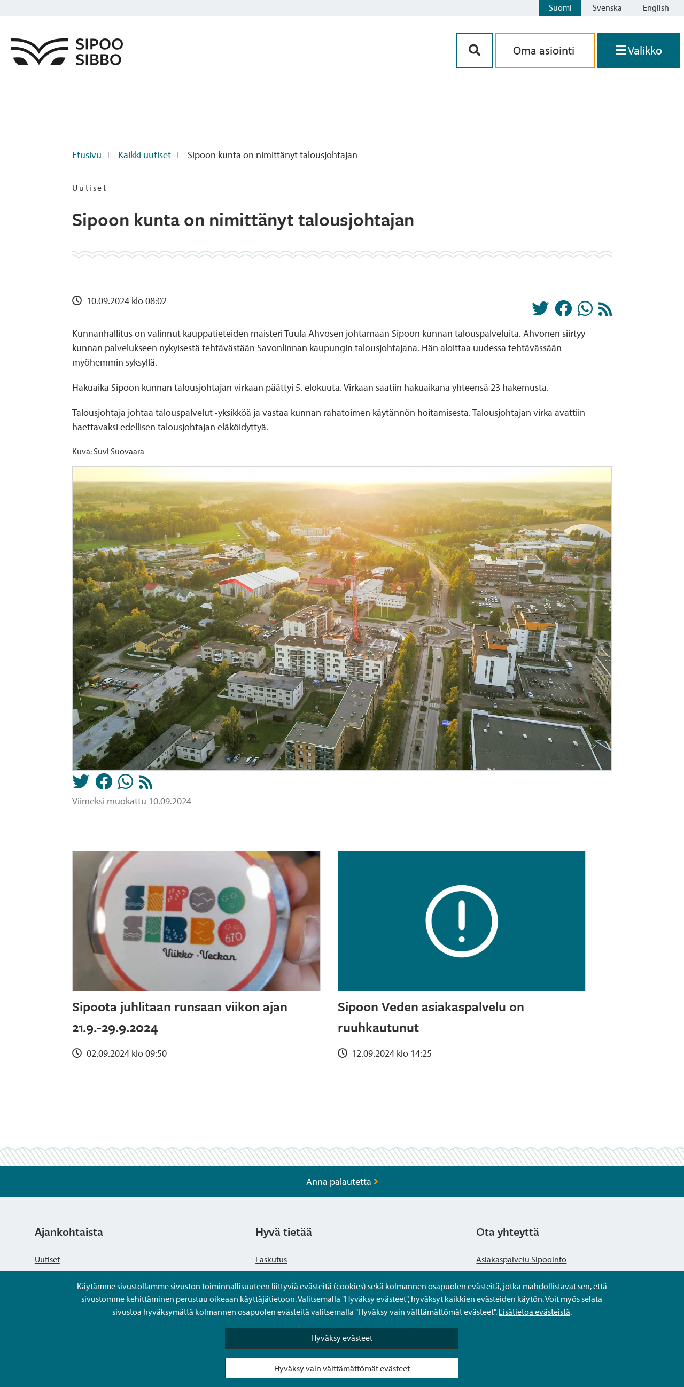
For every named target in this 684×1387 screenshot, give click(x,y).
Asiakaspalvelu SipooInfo (521, 1259)
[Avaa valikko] (638, 50)
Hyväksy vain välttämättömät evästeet (342, 1368)
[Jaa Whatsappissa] (585, 311)
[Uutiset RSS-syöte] (605, 312)
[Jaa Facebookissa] (563, 311)
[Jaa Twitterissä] (540, 311)
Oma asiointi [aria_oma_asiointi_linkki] (545, 50)
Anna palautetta (342, 1181)
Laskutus (271, 1259)
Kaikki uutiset (144, 155)
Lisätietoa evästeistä (534, 1311)
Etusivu (87, 155)
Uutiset (47, 1259)
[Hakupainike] (474, 50)
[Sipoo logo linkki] (67, 62)
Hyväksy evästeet (341, 1337)
